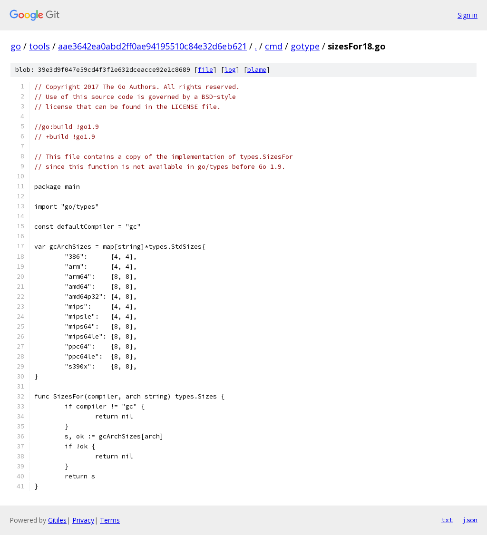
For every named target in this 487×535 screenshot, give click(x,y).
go (15, 46)
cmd (273, 46)
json (469, 520)
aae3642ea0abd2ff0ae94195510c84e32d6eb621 (152, 46)
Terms (110, 520)
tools (39, 46)
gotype (305, 46)
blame (256, 70)
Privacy (83, 520)
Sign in (467, 14)
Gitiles (57, 520)
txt (447, 520)
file (205, 70)
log (230, 70)
